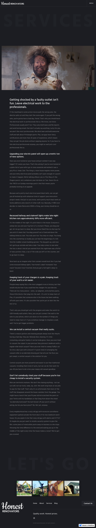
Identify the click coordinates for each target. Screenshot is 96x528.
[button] (91, 3)
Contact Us (88, 503)
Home (35, 503)
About (41, 503)
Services (49, 503)
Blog (55, 503)
